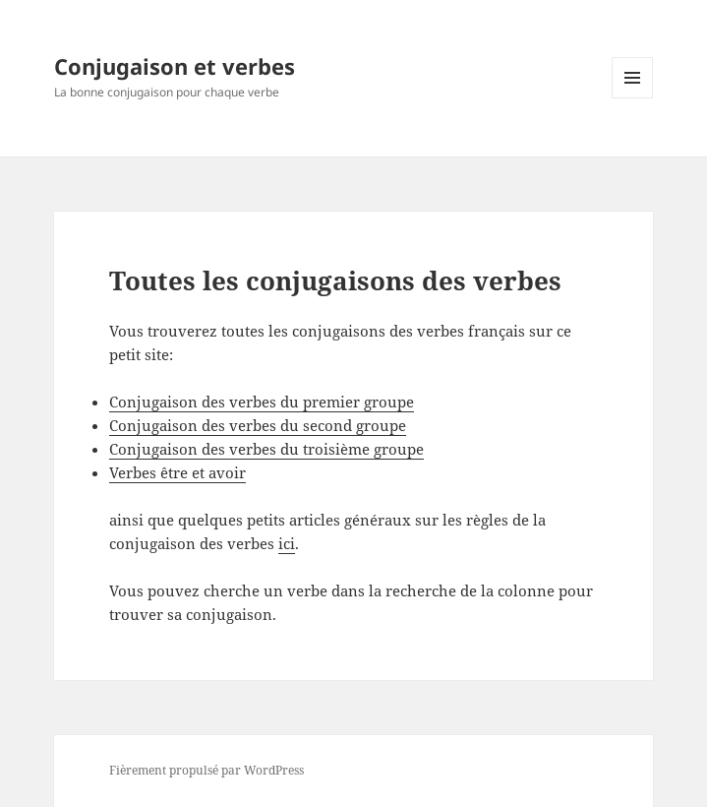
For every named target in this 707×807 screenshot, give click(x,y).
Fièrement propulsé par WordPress (206, 770)
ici (286, 543)
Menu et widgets (633, 97)
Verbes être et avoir (177, 472)
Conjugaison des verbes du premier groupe (261, 401)
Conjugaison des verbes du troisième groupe (266, 449)
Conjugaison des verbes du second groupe (257, 425)
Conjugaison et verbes (174, 66)
